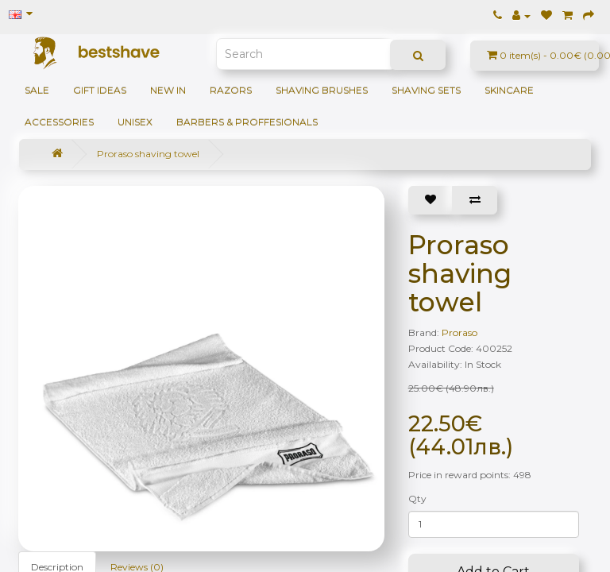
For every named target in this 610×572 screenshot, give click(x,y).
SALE (37, 90)
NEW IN (168, 90)
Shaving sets (426, 90)
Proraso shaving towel (148, 154)
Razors (231, 90)
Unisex (135, 122)
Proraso (459, 332)
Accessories (59, 122)
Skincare (509, 90)
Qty (417, 498)
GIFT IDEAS (99, 90)
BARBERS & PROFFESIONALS (247, 122)
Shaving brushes (322, 90)
